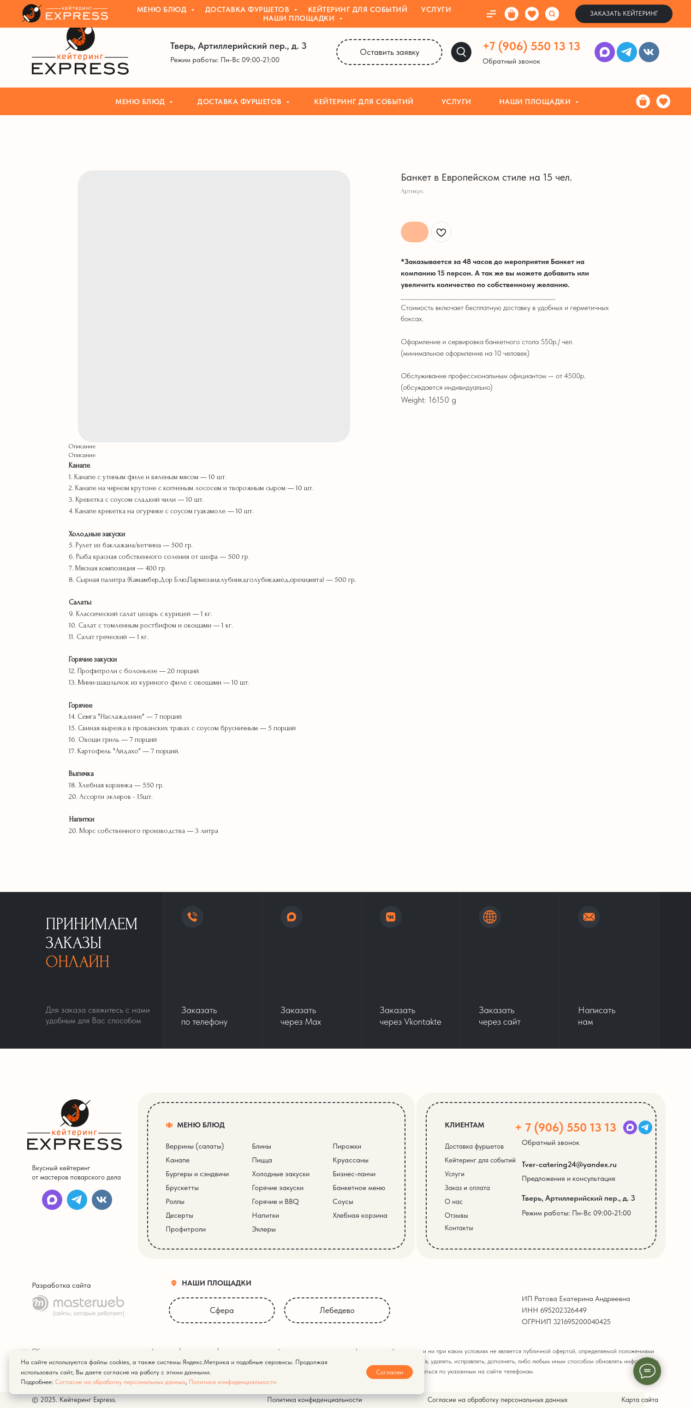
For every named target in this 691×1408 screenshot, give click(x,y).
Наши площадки (536, 101)
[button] (517, 61)
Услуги (456, 101)
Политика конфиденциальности (232, 1381)
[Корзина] (643, 101)
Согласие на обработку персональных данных (120, 1381)
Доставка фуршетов (240, 101)
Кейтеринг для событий (364, 101)
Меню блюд (141, 101)
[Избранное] (663, 101)
